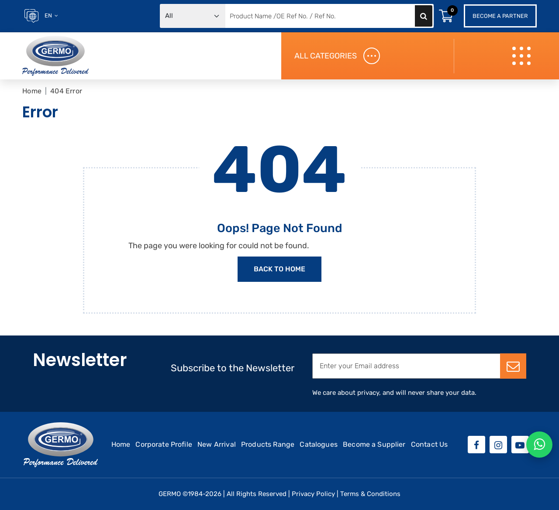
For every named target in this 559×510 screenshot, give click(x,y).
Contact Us (429, 444)
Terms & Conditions (370, 494)
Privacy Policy (313, 494)
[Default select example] (192, 16)
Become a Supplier (374, 444)
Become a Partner (500, 16)
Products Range (267, 444)
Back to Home (279, 269)
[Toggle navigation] (522, 56)
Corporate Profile (163, 444)
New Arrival (216, 444)
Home (31, 91)
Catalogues (319, 444)
